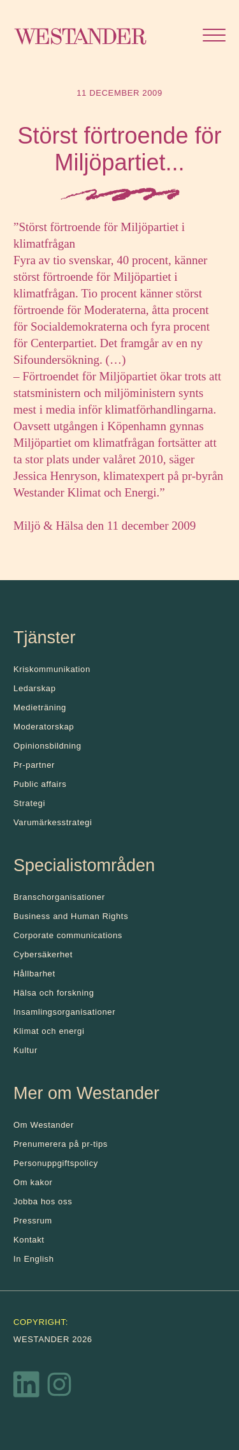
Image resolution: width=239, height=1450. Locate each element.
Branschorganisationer (59, 897)
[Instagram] (59, 1387)
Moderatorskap (43, 726)
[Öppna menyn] (214, 37)
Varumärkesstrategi (52, 822)
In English (33, 1259)
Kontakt (29, 1239)
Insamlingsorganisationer (64, 1012)
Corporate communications (67, 935)
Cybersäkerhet (43, 954)
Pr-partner (34, 765)
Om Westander (43, 1125)
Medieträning (39, 707)
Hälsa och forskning (53, 993)
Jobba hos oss (42, 1201)
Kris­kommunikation (52, 669)
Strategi (29, 803)
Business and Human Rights (70, 916)
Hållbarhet (34, 973)
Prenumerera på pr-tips (60, 1144)
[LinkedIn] (26, 1387)
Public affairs (39, 784)
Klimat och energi (49, 1031)
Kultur (25, 1050)
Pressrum (32, 1220)
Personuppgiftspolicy (55, 1163)
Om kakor (33, 1182)
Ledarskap (34, 688)
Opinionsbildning (47, 746)
